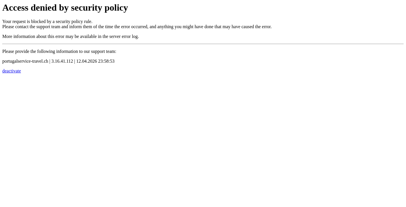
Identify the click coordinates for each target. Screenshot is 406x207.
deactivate (11, 70)
